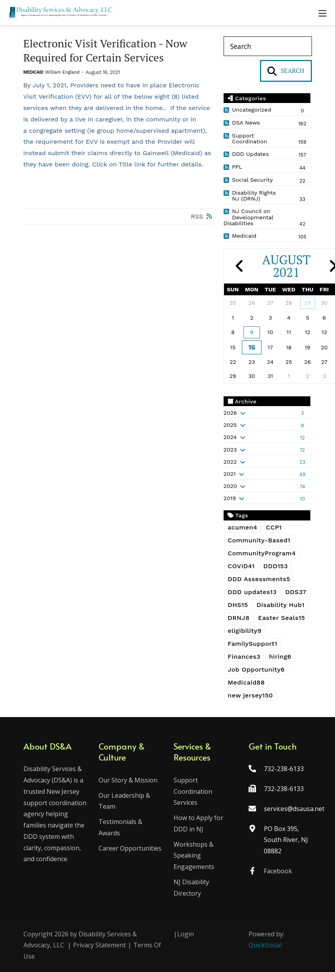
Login (185, 934)
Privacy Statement (99, 945)
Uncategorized (251, 110)
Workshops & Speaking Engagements (194, 855)
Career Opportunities (130, 848)
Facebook (278, 871)
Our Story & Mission (128, 780)
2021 (230, 474)
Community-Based (259, 540)
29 (307, 303)
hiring (280, 656)
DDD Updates (250, 154)
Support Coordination (249, 138)
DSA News (246, 122)
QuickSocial (265, 945)
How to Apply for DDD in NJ (198, 823)
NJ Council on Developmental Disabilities (248, 217)
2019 (230, 498)
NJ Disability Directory (191, 888)
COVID (241, 566)
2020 (230, 486)
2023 (230, 449)
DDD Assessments (259, 579)
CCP (273, 527)
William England (62, 72)
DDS (295, 592)
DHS (238, 605)
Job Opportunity (256, 669)
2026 (230, 413)
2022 (230, 462)
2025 (230, 425)
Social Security (252, 180)
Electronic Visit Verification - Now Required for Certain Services (105, 50)
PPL (237, 167)
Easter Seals (281, 618)
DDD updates (252, 592)
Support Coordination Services (193, 791)
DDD (275, 566)
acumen (243, 527)
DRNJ (239, 618)
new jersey (250, 695)
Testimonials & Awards (120, 827)
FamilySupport (253, 643)
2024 (230, 437)
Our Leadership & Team (124, 801)
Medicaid (33, 72)
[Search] (268, 46)
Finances (244, 656)
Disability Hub (280, 605)
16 (251, 347)
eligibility (245, 630)
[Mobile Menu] (322, 12)
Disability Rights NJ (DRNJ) (254, 196)
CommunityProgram (262, 553)
